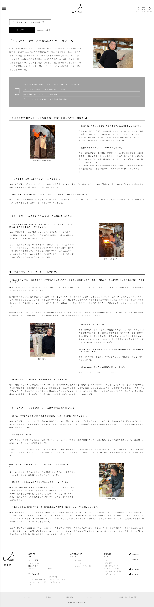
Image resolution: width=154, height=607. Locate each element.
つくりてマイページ (112, 568)
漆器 (51, 569)
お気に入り (109, 560)
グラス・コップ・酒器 (57, 579)
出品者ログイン (137, 559)
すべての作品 (34, 563)
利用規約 (69, 597)
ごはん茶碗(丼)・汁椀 (37, 579)
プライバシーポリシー (94, 597)
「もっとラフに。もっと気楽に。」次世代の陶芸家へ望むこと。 (47, 99)
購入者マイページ (111, 566)
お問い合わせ (110, 574)
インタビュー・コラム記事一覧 (30, 22)
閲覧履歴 (108, 563)
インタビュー (22, 29)
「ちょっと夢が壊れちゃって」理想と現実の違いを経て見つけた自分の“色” (51, 84)
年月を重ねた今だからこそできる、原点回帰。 (41, 94)
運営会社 (49, 597)
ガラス (32, 571)
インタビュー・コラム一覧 (81, 566)
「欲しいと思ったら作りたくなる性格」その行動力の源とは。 (46, 89)
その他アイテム (54, 582)
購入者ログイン (137, 574)
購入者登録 (136, 569)
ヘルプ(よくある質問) (113, 571)
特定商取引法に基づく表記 (127, 597)
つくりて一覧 (76, 560)
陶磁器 (32, 569)
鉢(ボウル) (53, 577)
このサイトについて (24, 597)
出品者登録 (136, 554)
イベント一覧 (76, 563)
